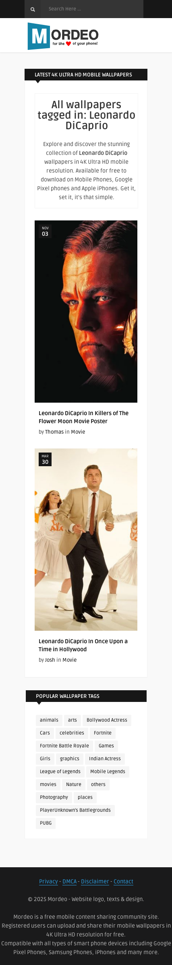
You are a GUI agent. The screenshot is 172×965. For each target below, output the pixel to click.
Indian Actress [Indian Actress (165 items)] (105, 759)
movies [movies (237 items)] (48, 785)
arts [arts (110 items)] (72, 720)
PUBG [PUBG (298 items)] (46, 823)
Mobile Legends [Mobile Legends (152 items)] (107, 772)
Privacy (48, 881)
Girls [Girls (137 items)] (45, 759)
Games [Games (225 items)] (106, 746)
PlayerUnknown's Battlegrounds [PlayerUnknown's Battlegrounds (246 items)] (75, 810)
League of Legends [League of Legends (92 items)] (60, 772)
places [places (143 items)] (85, 797)
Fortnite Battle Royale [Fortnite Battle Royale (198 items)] (64, 746)
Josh (50, 660)
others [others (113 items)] (98, 785)
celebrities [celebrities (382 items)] (72, 733)
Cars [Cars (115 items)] (45, 733)
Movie (78, 432)
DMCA (69, 881)
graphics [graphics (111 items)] (69, 759)
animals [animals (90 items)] (49, 720)
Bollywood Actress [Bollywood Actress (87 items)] (107, 720)
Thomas (54, 432)
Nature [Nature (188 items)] (73, 785)
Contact (123, 881)
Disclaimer (95, 881)
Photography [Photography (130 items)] (54, 797)
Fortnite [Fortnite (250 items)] (103, 733)
